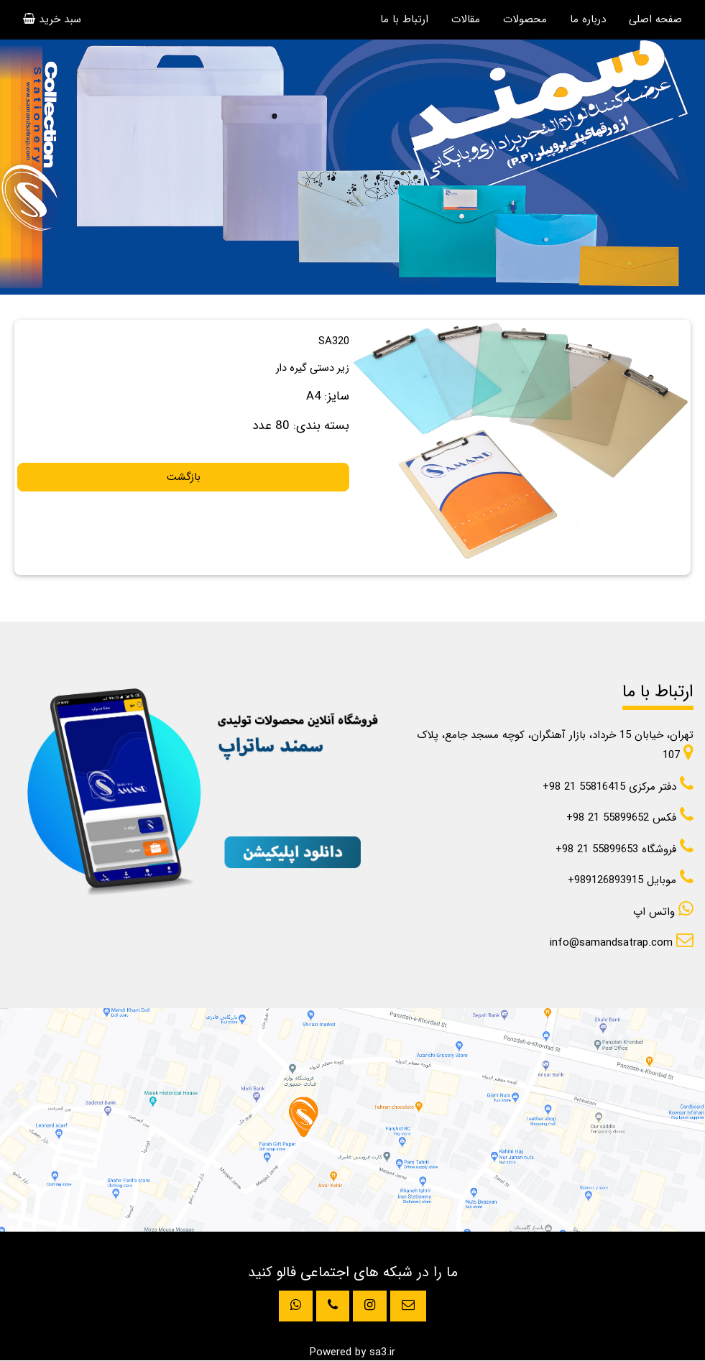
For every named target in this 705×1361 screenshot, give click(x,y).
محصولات (525, 19)
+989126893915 (631, 880)
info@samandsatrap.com (622, 942)
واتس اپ (663, 912)
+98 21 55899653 (625, 849)
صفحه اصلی (655, 19)
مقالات (465, 19)
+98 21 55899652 (630, 817)
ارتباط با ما (404, 19)
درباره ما (588, 19)
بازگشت (184, 477)
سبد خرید (52, 19)
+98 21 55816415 (618, 786)
